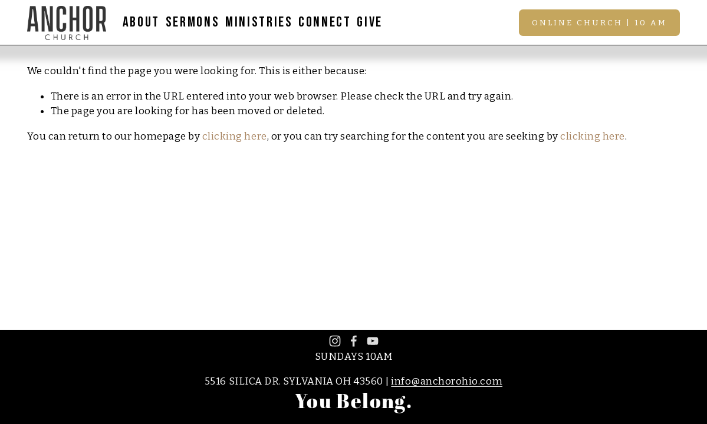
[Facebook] (354, 341)
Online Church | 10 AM (599, 23)
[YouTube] (373, 341)
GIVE (370, 22)
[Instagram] (335, 341)
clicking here (234, 136)
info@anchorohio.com (446, 381)
